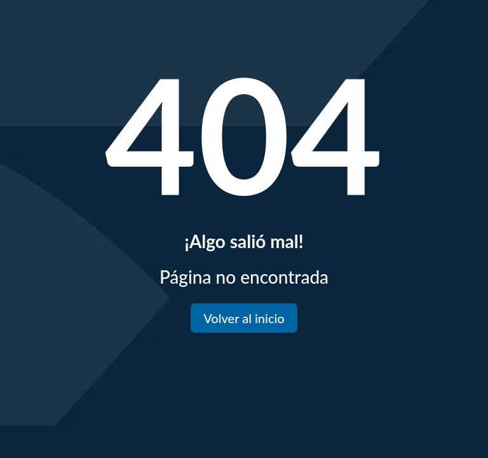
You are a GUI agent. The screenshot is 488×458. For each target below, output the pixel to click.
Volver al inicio (243, 318)
